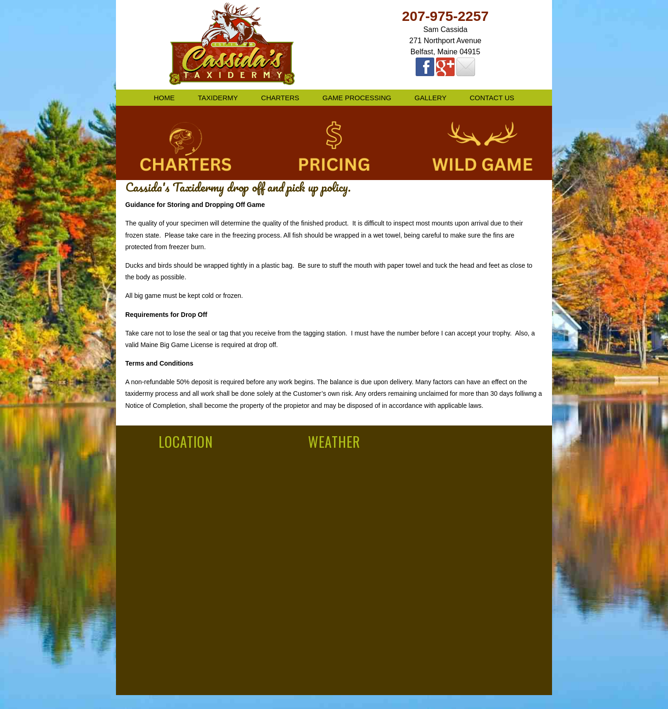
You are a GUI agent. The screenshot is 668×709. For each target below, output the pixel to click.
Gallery (430, 98)
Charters (280, 98)
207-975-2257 (445, 16)
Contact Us (491, 98)
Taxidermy (218, 98)
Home (164, 98)
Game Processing (356, 98)
